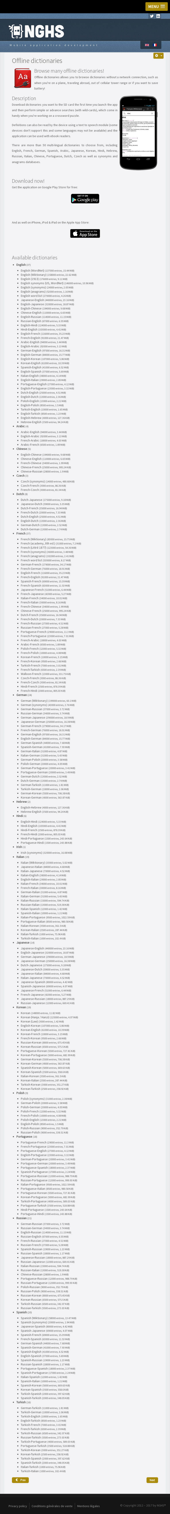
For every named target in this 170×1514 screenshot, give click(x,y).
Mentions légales (88, 1506)
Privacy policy (18, 1506)
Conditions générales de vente (52, 1506)
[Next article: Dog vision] (152, 1480)
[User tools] (158, 56)
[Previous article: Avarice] (20, 1480)
